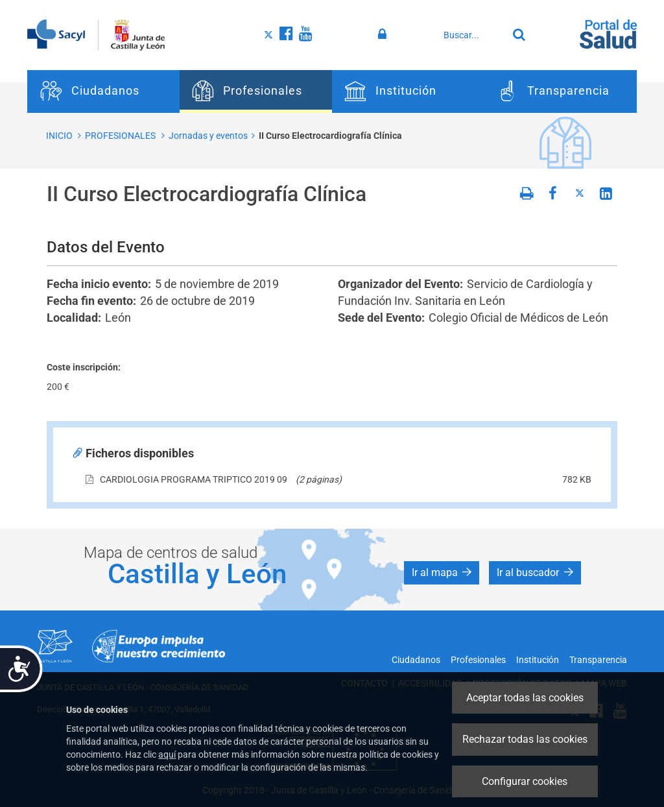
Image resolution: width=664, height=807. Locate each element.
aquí (167, 754)
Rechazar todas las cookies (524, 739)
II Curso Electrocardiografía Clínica (330, 135)
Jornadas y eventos (208, 135)
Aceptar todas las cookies (525, 698)
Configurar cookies (524, 781)
